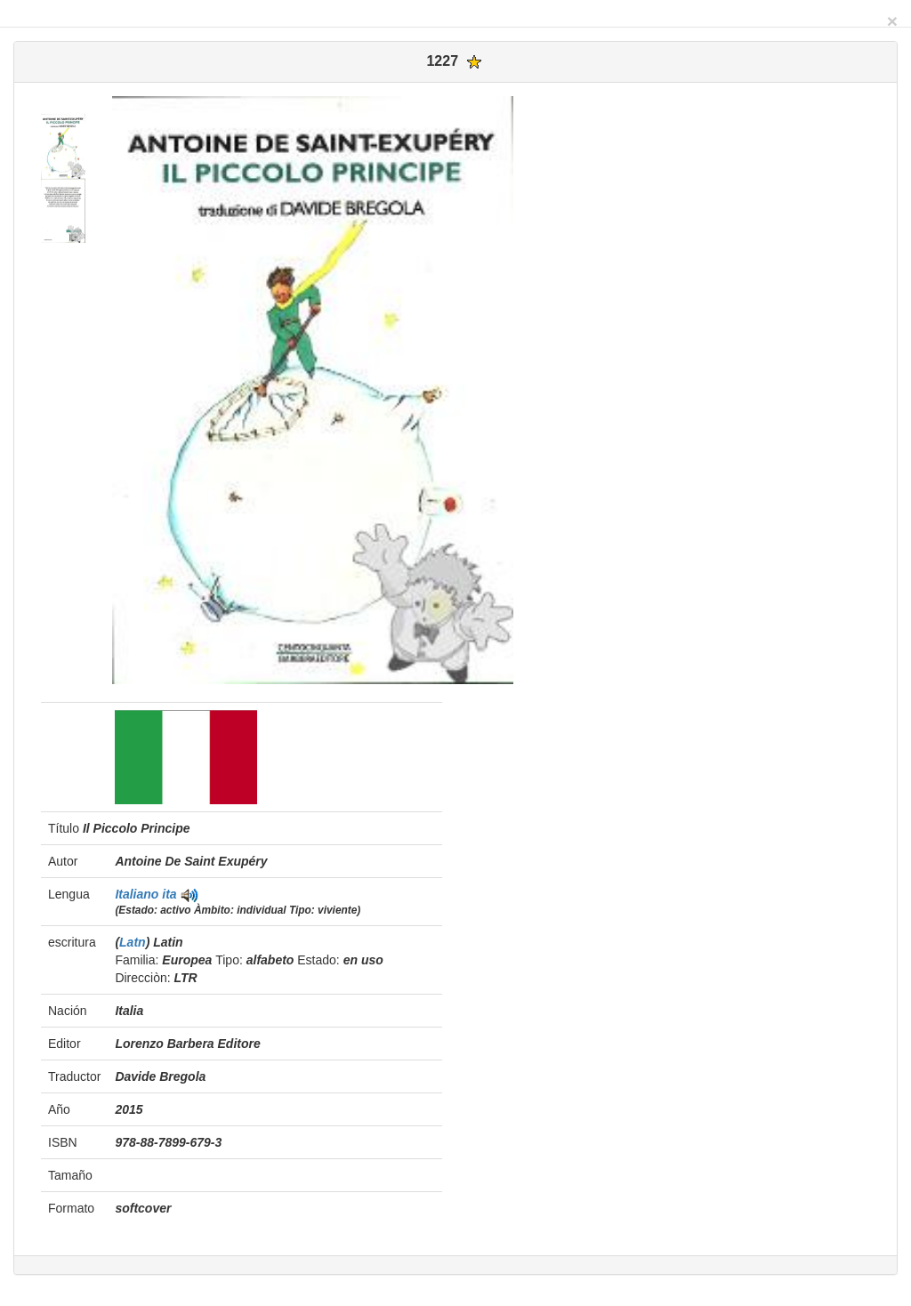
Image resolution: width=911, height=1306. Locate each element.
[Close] (892, 21)
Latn (132, 942)
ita (169, 894)
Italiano (138, 894)
